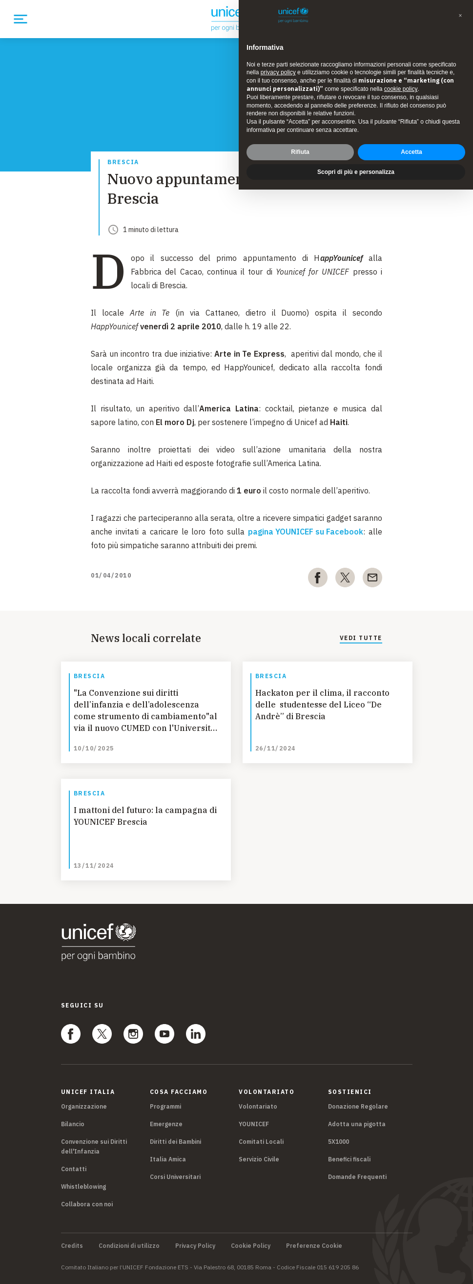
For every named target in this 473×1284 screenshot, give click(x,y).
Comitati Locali (261, 1141)
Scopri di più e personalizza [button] (355, 172)
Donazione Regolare (358, 1106)
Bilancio (72, 1124)
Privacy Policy (195, 1246)
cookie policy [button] (401, 89)
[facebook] (318, 579)
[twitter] (345, 579)
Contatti (73, 1169)
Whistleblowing (83, 1186)
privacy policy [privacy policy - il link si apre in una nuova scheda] (278, 72)
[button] (460, 15)
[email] (372, 579)
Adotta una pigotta (357, 1124)
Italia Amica (168, 1159)
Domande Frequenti (357, 1176)
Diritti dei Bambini (175, 1141)
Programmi (165, 1106)
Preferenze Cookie (314, 1246)
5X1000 (338, 1141)
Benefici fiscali (349, 1159)
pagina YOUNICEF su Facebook (305, 531)
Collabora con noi (87, 1204)
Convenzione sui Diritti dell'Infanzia (94, 1146)
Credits (72, 1246)
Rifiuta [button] (300, 152)
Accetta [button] (411, 152)
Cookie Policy (250, 1246)
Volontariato (258, 1106)
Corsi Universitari (175, 1176)
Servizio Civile (259, 1159)
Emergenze (166, 1124)
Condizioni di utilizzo (129, 1246)
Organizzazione (84, 1106)
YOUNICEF (254, 1124)
